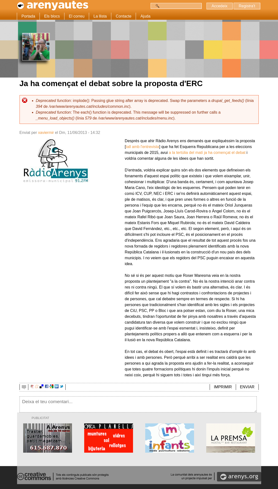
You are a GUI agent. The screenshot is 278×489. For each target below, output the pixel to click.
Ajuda (145, 16)
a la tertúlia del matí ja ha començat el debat (207, 152)
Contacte (123, 16)
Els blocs (52, 16)
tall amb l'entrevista (142, 147)
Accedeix (219, 6)
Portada (28, 16)
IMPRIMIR (223, 387)
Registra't (247, 6)
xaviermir (46, 132)
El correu (76, 16)
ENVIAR (247, 387)
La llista (100, 16)
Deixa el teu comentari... (138, 404)
